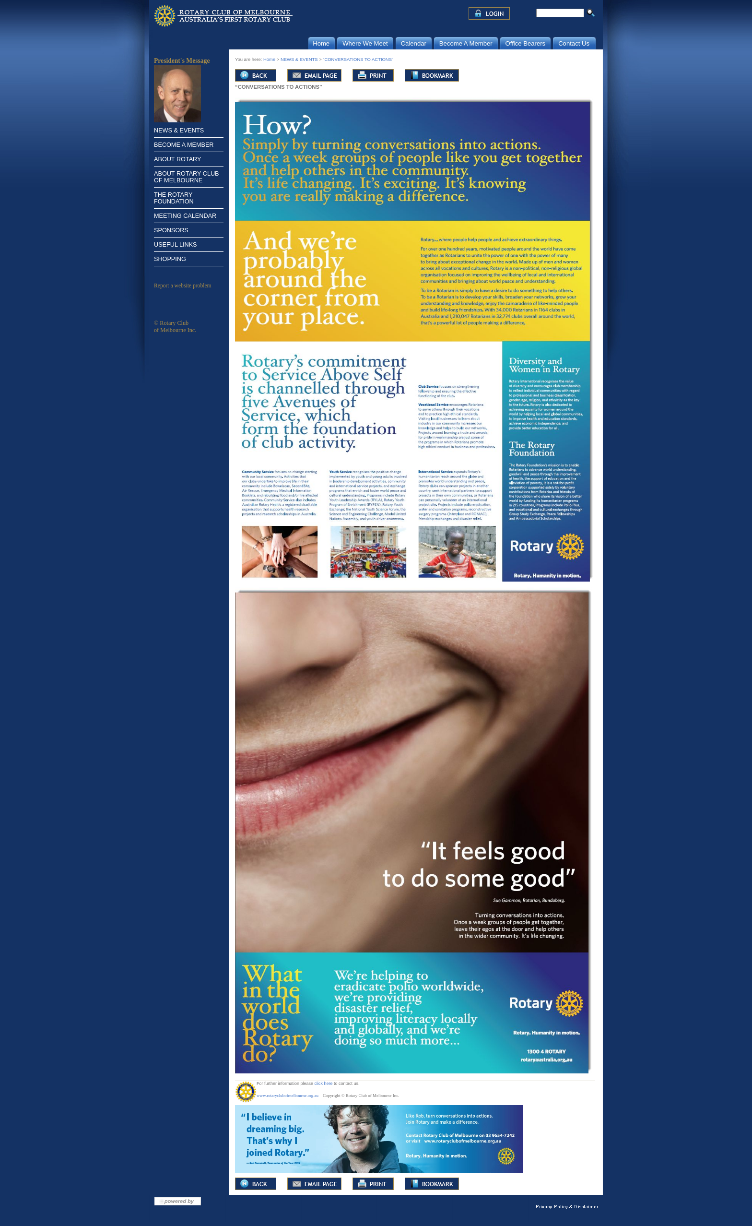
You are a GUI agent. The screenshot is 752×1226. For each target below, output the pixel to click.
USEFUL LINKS (175, 244)
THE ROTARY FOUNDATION (174, 198)
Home (269, 59)
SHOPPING (170, 259)
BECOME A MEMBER (183, 145)
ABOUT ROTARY (177, 159)
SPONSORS (171, 230)
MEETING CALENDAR (185, 216)
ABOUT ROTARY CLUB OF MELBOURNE (186, 177)
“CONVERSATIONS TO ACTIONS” (358, 59)
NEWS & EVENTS (179, 130)
